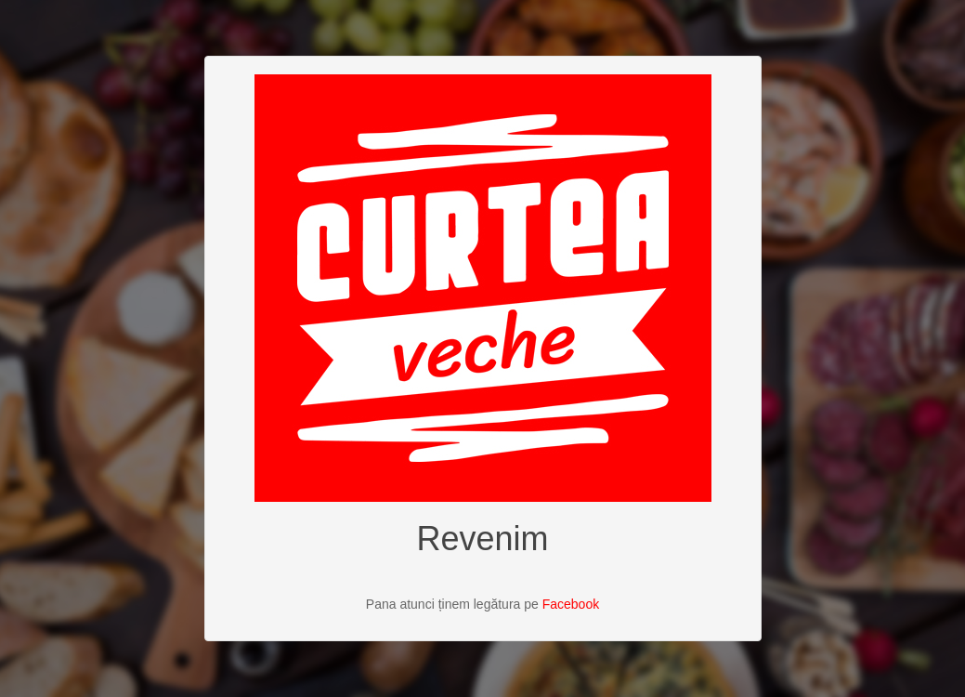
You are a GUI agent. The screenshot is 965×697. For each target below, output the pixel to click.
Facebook (570, 604)
